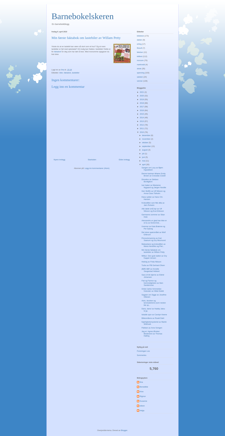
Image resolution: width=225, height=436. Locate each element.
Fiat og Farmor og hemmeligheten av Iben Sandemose (152, 283)
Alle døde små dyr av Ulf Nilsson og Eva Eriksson (152, 210)
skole (139, 68)
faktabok (57, 52)
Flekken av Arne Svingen (151, 328)
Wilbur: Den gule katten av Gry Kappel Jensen (154, 257)
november (146, 139)
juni (144, 157)
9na (141, 382)
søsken (140, 77)
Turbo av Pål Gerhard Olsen (153, 265)
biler (61, 73)
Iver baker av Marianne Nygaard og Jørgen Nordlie (153, 186)
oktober (145, 142)
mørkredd (141, 64)
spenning (140, 73)
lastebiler (75, 73)
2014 (142, 117)
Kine (141, 391)
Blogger (124, 430)
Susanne (143, 401)
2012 (142, 125)
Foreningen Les (143, 351)
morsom (140, 60)
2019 (142, 99)
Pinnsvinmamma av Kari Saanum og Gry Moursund (153, 239)
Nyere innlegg (59, 160)
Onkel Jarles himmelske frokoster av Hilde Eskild (152, 290)
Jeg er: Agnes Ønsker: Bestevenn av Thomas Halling (151, 333)
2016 (142, 110)
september (146, 146)
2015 (142, 114)
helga (142, 410)
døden (139, 40)
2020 (142, 96)
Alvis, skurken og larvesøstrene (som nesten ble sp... (153, 303)
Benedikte (144, 387)
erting (139, 44)
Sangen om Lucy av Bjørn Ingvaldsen (152, 169)
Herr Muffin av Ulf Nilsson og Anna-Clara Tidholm (153, 192)
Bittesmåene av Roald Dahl (152, 318)
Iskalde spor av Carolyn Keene (154, 315)
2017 (142, 107)
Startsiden (92, 160)
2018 (142, 103)
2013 (142, 121)
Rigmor (143, 396)
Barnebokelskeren (83, 16)
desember (146, 135)
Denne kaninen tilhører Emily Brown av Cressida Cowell (153, 174)
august (145, 150)
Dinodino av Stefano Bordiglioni (149, 180)
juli (143, 154)
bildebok (140, 36)
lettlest (139, 56)
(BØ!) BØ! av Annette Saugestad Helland (150, 270)
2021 (142, 92)
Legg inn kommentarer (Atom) (97, 168)
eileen (142, 406)
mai (144, 161)
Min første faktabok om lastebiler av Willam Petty (152, 251)
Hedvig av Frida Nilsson (151, 262)
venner (140, 81)
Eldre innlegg (124, 160)
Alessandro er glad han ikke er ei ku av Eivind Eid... (154, 221)
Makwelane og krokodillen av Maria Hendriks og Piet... (153, 245)
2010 (142, 132)
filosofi (139, 48)
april (144, 164)
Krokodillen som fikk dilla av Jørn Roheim (152, 204)
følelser (140, 52)
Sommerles (141, 355)
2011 (142, 128)
